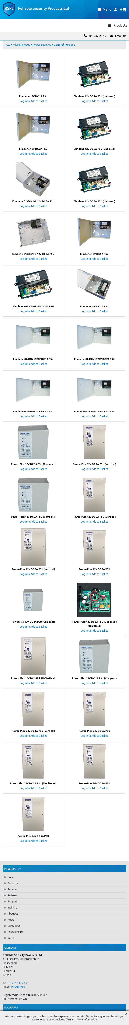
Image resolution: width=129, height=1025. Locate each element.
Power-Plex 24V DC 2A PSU (94, 731)
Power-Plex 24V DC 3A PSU (94, 783)
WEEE (11, 937)
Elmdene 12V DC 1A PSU (33, 96)
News (11, 919)
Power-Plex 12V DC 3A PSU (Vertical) (33, 569)
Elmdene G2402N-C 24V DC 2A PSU (94, 359)
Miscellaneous (21, 44)
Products (13, 883)
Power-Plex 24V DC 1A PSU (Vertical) (33, 731)
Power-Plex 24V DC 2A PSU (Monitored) (33, 783)
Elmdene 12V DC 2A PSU (33, 148)
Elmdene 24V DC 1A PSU (94, 306)
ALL (8, 44)
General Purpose (64, 44)
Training (12, 907)
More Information (87, 1019)
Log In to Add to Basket (33, 101)
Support (12, 901)
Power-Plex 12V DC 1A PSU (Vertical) (94, 464)
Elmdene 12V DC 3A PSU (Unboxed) (94, 201)
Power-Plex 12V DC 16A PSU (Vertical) (33, 678)
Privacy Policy (15, 931)
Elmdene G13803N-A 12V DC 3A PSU (33, 201)
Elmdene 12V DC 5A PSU (94, 254)
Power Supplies (42, 44)
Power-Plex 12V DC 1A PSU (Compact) (33, 464)
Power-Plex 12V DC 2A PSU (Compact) (33, 516)
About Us (13, 913)
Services (13, 889)
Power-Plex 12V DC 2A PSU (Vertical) (94, 516)
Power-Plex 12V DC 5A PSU (94, 569)
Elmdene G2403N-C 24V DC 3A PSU (33, 411)
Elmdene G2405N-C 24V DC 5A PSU (94, 411)
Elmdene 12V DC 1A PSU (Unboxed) (94, 96)
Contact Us (14, 925)
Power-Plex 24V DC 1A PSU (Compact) (94, 678)
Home (11, 877)
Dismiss (70, 1019)
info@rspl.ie (18, 987)
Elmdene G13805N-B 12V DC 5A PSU (33, 254)
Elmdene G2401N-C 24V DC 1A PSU (33, 359)
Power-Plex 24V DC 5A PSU (33, 836)
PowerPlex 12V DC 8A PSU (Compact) (33, 621)
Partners (13, 895)
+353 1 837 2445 (18, 983)
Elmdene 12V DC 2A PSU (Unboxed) (94, 148)
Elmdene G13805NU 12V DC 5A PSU (33, 306)
